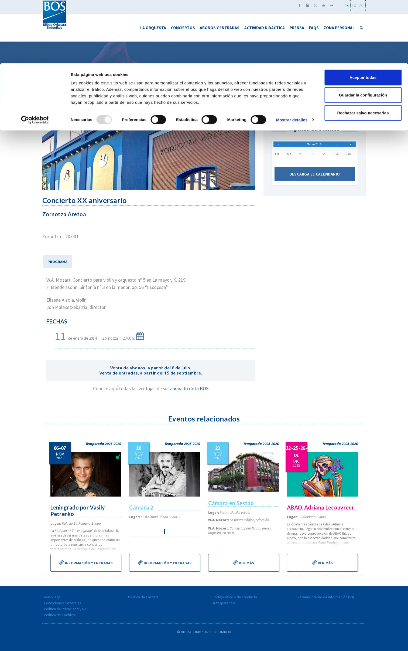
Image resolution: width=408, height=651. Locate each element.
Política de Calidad (143, 597)
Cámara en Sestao (231, 503)
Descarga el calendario (314, 177)
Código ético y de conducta (234, 597)
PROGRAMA (57, 261)
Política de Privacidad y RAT (66, 608)
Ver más (243, 562)
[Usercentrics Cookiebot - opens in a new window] (35, 57)
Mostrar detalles (292, 56)
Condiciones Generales (62, 603)
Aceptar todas (362, 14)
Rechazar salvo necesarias (363, 49)
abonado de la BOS (189, 388)
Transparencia (223, 603)
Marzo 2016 (314, 146)
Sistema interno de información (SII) (325, 597)
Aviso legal (52, 597)
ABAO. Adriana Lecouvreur (321, 507)
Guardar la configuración (363, 32)
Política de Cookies (59, 614)
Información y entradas (85, 562)
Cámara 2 (141, 507)
